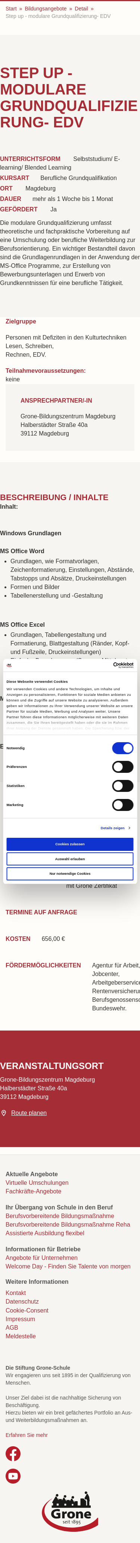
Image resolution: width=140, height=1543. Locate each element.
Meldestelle (21, 1336)
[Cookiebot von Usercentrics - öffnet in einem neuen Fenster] (101, 665)
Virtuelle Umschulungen (37, 1183)
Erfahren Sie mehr (27, 1435)
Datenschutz (22, 1301)
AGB (12, 1327)
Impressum (20, 1319)
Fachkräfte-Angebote (33, 1191)
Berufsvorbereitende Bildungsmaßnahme (60, 1216)
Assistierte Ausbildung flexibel (45, 1233)
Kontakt (16, 1293)
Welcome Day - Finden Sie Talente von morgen (68, 1266)
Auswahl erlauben (70, 859)
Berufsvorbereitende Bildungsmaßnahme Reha (68, 1224)
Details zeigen (113, 828)
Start (11, 9)
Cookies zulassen (70, 844)
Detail (81, 9)
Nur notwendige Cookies (70, 874)
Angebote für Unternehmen (42, 1258)
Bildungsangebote (45, 9)
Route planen (29, 1113)
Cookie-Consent (27, 1310)
